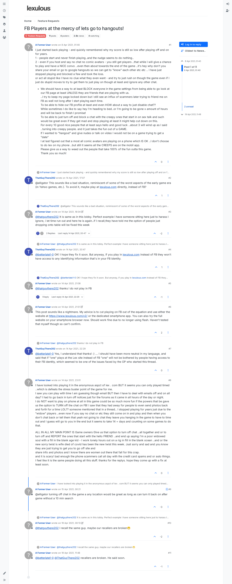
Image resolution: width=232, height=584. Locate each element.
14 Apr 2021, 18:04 (71, 211)
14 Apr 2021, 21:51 (71, 307)
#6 (169, 307)
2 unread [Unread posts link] (189, 106)
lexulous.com (108, 187)
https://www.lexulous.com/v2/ (68, 316)
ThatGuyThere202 (45, 177)
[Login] (228, 4)
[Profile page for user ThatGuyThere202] (29, 180)
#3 (169, 211)
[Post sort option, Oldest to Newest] (193, 51)
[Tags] (4, 17)
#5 (169, 283)
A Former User (43, 44)
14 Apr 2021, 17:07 (75, 177)
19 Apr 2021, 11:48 (71, 552)
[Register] (228, 10)
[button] (4, 573)
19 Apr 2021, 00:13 (71, 523)
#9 (169, 489)
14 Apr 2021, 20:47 (75, 249)
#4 (169, 249)
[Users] (4, 31)
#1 (170, 44)
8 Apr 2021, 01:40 (71, 44)
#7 (170, 348)
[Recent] (4, 10)
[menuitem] (228, 4)
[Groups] (4, 37)
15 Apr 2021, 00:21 (71, 489)
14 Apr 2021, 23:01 (71, 380)
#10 (169, 523)
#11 (169, 552)
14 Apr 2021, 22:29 (76, 348)
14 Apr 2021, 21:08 (71, 283)
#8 (169, 380)
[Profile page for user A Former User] (29, 47)
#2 (169, 177)
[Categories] (4, 4)
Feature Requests (35, 36)
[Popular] (4, 24)
